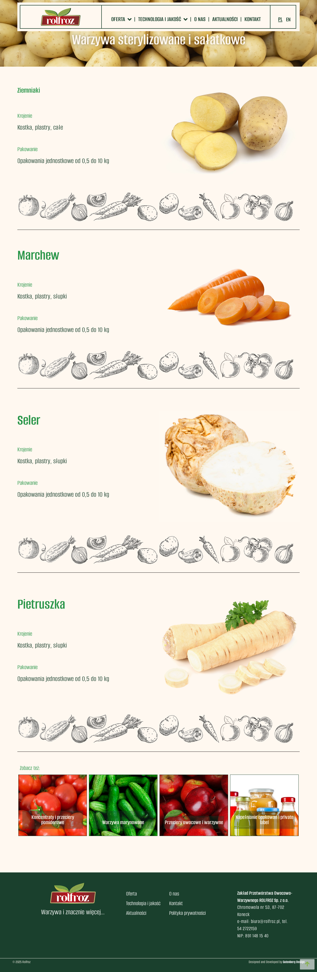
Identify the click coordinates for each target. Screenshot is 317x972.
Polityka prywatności (187, 913)
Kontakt (252, 19)
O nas (200, 19)
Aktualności (225, 19)
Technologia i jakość (162, 19)
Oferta (121, 19)
